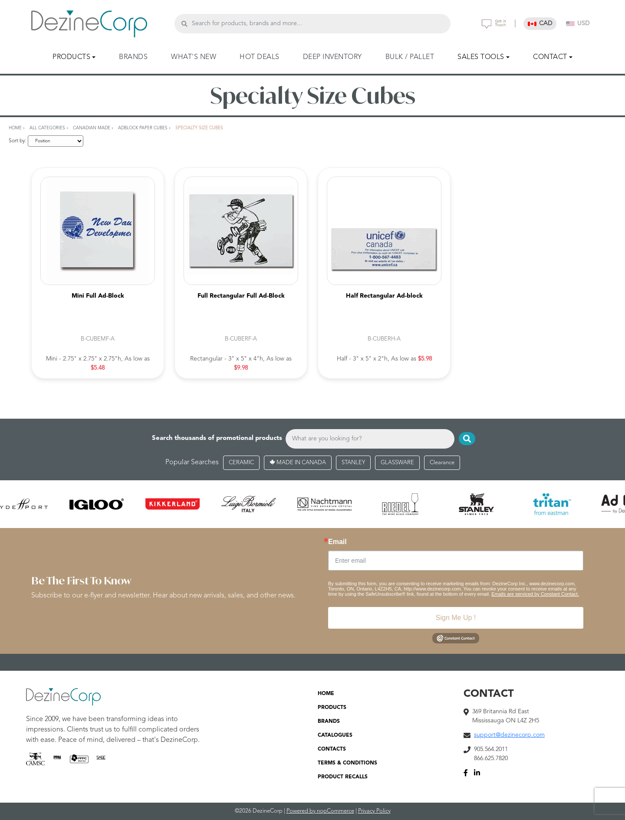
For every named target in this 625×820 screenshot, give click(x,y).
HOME (326, 693)
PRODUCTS (332, 707)
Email (337, 541)
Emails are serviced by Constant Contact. (535, 594)
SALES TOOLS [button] (480, 57)
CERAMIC (241, 463)
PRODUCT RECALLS (343, 777)
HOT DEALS (260, 57)
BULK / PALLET (409, 57)
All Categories (47, 128)
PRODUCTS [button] (71, 57)
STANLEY (353, 463)
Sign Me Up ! (456, 617)
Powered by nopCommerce (320, 811)
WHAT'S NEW (193, 57)
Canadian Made (91, 128)
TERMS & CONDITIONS (347, 763)
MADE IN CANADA (298, 463)
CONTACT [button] (550, 57)
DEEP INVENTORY (332, 57)
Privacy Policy (374, 811)
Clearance (442, 463)
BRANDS (133, 57)
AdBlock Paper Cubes (143, 128)
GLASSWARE (397, 463)
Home (15, 128)
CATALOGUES (335, 735)
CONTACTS (332, 749)
